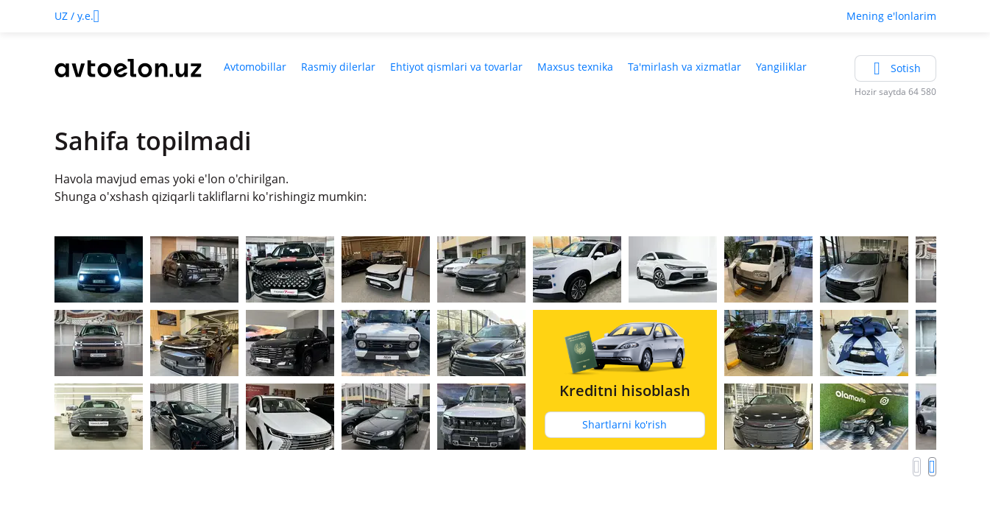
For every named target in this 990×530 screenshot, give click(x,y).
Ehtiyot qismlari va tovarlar (456, 67)
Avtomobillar (255, 67)
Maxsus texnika (575, 67)
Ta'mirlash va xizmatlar (684, 67)
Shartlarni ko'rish (624, 424)
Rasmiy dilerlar (338, 67)
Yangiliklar (781, 67)
